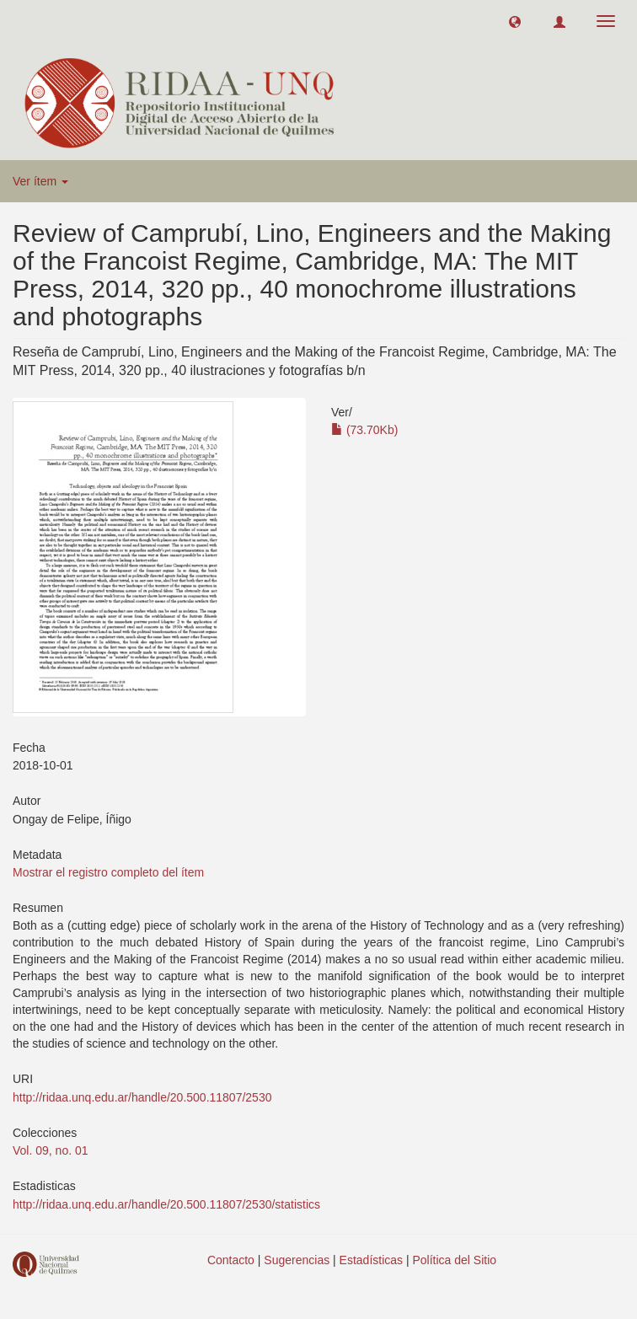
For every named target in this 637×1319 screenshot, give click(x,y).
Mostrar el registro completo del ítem (108, 872)
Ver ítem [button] (40, 181)
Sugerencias (296, 1260)
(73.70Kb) (364, 430)
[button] (515, 21)
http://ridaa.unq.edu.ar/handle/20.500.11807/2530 (142, 1097)
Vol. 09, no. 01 (50, 1150)
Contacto (230, 1260)
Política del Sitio (455, 1260)
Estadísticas (371, 1260)
